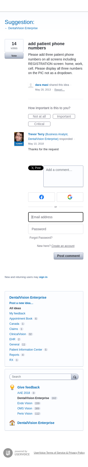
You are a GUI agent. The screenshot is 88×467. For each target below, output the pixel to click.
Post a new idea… (21, 303)
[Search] (75, 377)
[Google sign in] (70, 197)
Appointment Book (20, 318)
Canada (14, 323)
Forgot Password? (41, 237)
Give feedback (28, 387)
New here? (55, 246)
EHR (12, 339)
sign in (43, 277)
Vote (14, 55)
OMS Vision (25, 408)
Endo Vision (25, 403)
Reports (14, 354)
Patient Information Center (25, 349)
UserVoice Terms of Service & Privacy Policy (59, 452)
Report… (59, 89)
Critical (42, 124)
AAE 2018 (24, 393)
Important (66, 117)
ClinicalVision (17, 334)
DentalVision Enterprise (27, 297)
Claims (13, 329)
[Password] (55, 229)
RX (11, 360)
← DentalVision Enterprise (21, 28)
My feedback (17, 313)
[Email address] (55, 217)
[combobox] (41, 376)
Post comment (68, 256)
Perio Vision (25, 413)
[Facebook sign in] (41, 197)
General (14, 344)
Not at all (41, 117)
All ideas (15, 308)
